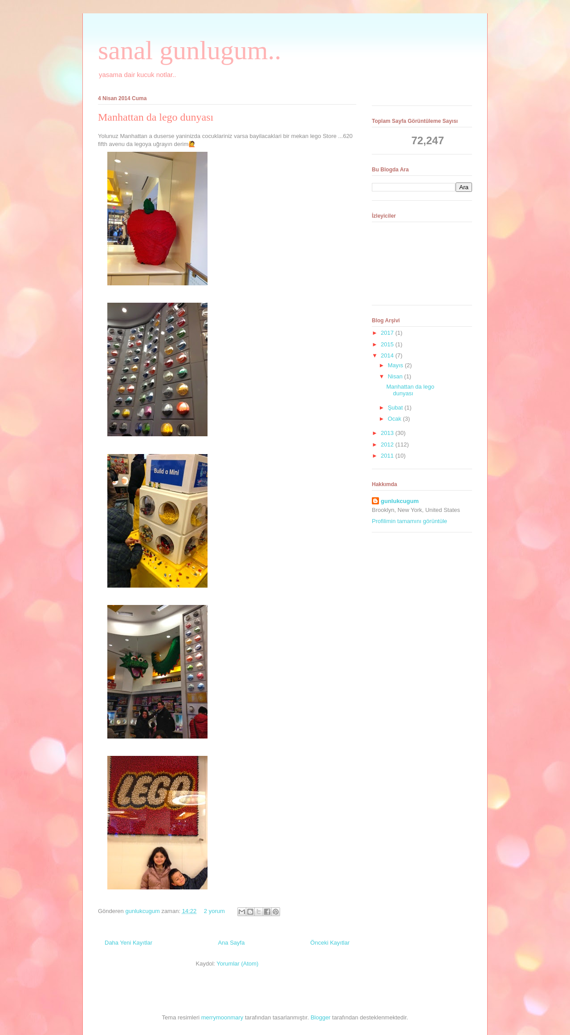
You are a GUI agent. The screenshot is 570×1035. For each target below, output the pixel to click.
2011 (388, 455)
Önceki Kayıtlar (330, 942)
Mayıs (396, 365)
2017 (388, 332)
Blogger (320, 1017)
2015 (388, 344)
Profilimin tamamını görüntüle (409, 521)
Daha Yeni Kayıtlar (128, 942)
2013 (388, 433)
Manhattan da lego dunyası (155, 117)
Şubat (396, 407)
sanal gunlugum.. (189, 50)
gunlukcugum (143, 911)
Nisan (396, 376)
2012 (388, 444)
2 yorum (214, 911)
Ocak (395, 418)
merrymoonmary (222, 1017)
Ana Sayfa (231, 942)
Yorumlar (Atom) (237, 963)
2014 (388, 355)
